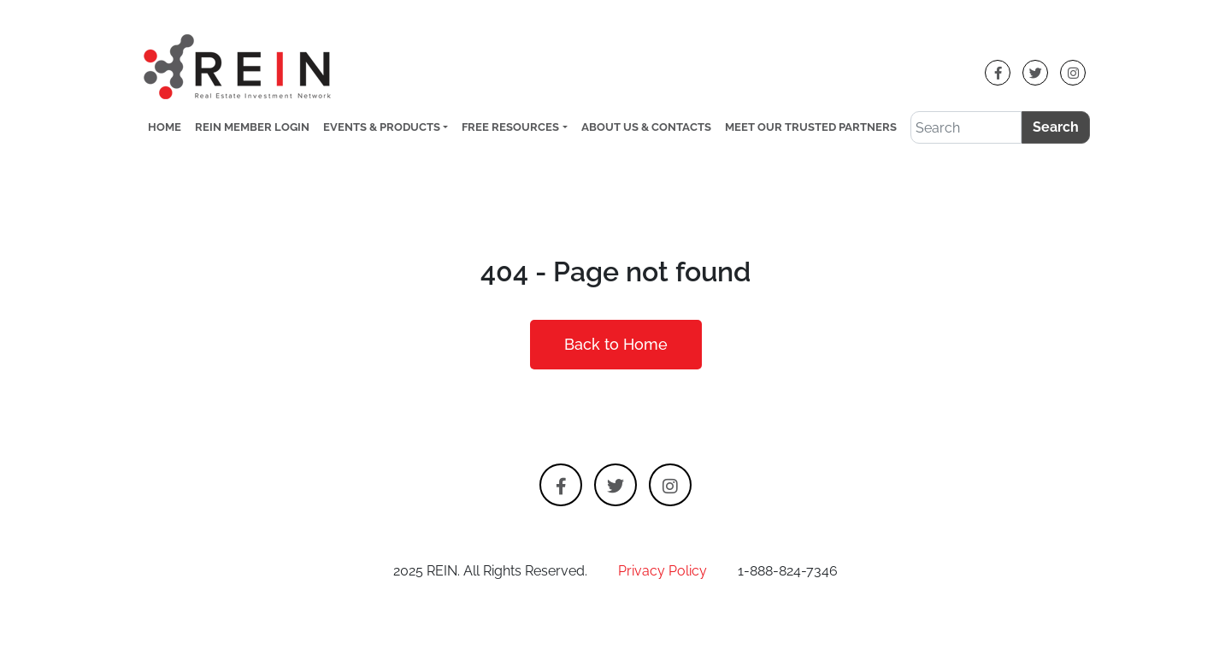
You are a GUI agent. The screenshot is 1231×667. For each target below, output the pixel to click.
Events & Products (381, 127)
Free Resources (510, 127)
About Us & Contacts (646, 127)
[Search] (966, 127)
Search (1056, 127)
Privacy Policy (662, 571)
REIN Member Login (252, 127)
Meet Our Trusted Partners (811, 127)
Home (164, 127)
